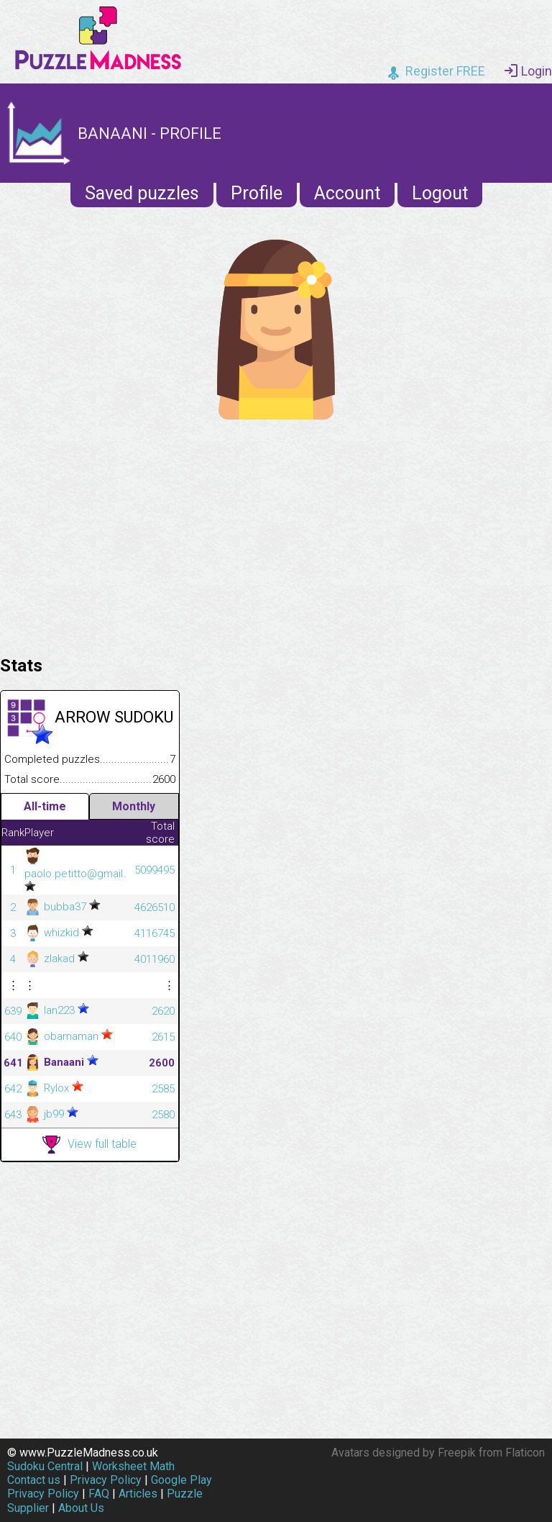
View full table (89, 1145)
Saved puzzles (142, 193)
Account (347, 193)
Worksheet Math (133, 1466)
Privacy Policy (106, 1480)
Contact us (33, 1480)
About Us (81, 1508)
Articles (138, 1493)
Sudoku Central (45, 1466)
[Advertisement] (276, 534)
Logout (440, 193)
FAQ (98, 1493)
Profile (256, 193)
